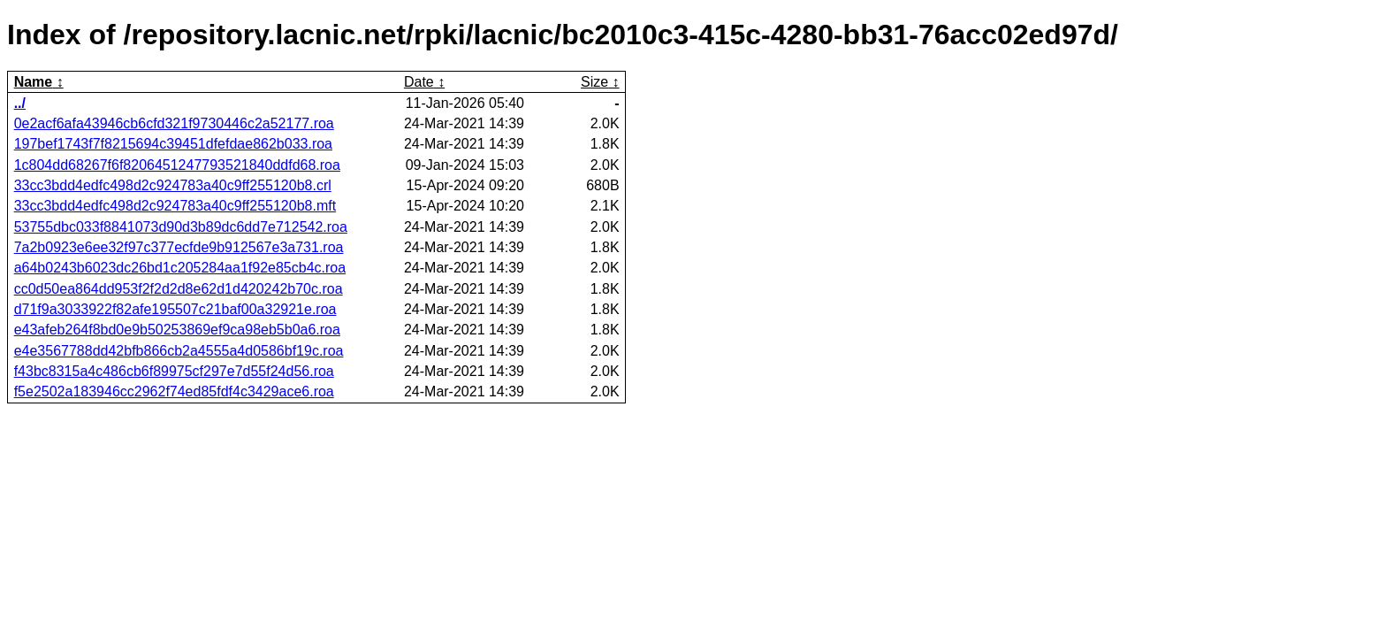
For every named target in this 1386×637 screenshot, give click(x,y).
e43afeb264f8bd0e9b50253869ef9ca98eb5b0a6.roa (177, 329)
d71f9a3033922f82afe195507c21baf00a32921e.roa (175, 309)
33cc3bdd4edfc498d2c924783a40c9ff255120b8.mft (175, 205)
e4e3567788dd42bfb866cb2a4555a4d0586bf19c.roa (179, 350)
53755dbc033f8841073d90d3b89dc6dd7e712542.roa (180, 226)
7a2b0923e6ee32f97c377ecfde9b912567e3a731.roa (179, 247)
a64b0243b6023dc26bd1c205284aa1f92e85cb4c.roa (180, 267)
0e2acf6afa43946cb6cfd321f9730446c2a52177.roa (174, 123)
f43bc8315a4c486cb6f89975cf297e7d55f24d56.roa (174, 371)
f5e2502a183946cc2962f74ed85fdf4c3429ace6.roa (174, 391)
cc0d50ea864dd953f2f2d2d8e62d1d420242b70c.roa (178, 288)
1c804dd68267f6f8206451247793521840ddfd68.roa (177, 165)
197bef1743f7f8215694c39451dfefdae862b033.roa (173, 143)
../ (20, 103)
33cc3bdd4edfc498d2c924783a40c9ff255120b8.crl (172, 185)
